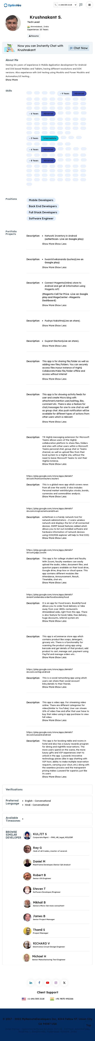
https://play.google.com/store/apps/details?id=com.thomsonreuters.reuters (50, 477)
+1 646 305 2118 (33, 998)
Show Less (60, 243)
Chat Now (79, 48)
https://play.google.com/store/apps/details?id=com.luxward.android (50, 733)
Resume (34, 36)
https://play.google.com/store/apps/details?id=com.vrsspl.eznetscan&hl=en (50, 509)
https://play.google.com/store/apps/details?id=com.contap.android (50, 670)
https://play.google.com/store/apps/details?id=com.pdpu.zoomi (50, 551)
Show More (12, 79)
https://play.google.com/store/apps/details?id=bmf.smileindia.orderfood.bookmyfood (50, 595)
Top (88, 1025)
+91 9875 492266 (61, 998)
